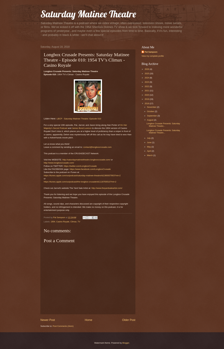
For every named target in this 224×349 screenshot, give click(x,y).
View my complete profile (153, 56)
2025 (147, 73)
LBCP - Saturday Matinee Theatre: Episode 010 (79, 119)
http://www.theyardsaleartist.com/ (106, 188)
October (151, 111)
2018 (147, 103)
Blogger (125, 343)
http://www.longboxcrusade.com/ (59, 163)
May (149, 147)
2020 (147, 95)
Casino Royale (62, 221)
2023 (147, 82)
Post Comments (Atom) (63, 326)
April (149, 151)
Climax (73, 221)
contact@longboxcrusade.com (97, 147)
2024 (147, 78)
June (149, 142)
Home (88, 320)
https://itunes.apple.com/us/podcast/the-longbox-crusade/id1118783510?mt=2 (80, 182)
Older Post (128, 320)
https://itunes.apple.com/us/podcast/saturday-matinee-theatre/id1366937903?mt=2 (82, 175)
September (152, 116)
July (149, 138)
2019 (147, 99)
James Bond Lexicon (81, 128)
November (152, 107)
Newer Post (47, 320)
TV (79, 221)
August (150, 120)
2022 (147, 86)
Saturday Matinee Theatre (88, 14)
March (150, 155)
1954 (53, 221)
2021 (147, 90)
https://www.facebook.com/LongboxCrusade (90, 169)
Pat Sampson (151, 52)
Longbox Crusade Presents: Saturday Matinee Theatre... (163, 124)
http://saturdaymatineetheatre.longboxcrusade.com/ (86, 160)
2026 (147, 69)
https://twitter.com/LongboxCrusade (80, 166)
